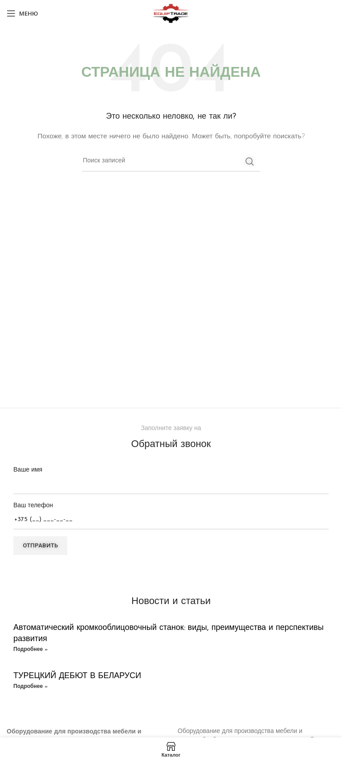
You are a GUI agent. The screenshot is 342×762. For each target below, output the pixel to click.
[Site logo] (170, 13)
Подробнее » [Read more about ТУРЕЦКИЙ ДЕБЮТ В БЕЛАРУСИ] (30, 686)
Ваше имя (171, 477)
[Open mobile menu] (22, 13)
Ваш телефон (171, 512)
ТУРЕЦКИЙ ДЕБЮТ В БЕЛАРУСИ (77, 676)
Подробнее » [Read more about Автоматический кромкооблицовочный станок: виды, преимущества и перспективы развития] (30, 649)
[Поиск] (171, 161)
